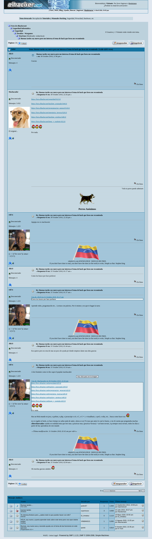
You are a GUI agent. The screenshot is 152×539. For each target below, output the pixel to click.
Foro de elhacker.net (19, 26)
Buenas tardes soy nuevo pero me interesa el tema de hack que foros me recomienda (52, 38)
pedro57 (84, 506)
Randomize (122, 512)
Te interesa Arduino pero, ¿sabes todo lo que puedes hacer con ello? (46, 515)
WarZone (22, 36)
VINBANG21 (85, 521)
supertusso (85, 511)
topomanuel (122, 507)
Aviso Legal (53, 535)
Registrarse (88, 10)
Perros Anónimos (87, 209)
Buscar (72, 10)
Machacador (13, 92)
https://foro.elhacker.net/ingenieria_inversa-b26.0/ (49, 113)
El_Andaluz (85, 516)
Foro (51, 10)
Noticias (23, 516)
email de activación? (120, 6)
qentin (83, 528)
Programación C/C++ (27, 529)
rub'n (11, 215)
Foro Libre (24, 506)
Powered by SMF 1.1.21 (68, 535)
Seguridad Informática (21, 28)
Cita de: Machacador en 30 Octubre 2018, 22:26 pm (49, 381)
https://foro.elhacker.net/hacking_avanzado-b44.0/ (49, 104)
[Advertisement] (85, 73)
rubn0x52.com (73, 261)
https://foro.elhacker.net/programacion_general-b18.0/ (50, 108)
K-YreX (120, 528)
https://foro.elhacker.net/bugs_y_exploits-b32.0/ (48, 121)
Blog (61, 10)
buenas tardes (26, 510)
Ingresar (124, 3)
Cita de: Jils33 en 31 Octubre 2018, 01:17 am (47, 297)
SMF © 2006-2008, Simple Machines (94, 535)
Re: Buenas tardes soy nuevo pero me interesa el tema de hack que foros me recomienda (69, 92)
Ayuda (66, 10)
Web (56, 10)
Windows (23, 511)
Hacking (23, 523)
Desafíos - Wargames (25, 33)
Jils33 (11, 54)
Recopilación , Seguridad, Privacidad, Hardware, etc (63, 18)
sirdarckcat (40, 36)
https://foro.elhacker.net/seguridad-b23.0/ (46, 99)
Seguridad (19, 31)
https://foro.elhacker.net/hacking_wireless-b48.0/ (48, 117)
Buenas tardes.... (27, 505)
